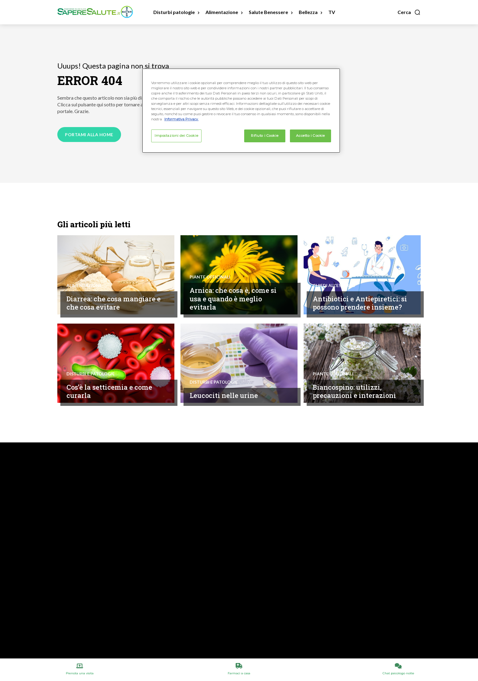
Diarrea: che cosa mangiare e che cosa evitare (113, 303)
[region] (241, 110)
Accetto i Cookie (310, 135)
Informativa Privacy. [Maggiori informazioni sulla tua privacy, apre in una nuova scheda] (181, 119)
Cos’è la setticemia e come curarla (111, 391)
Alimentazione (84, 285)
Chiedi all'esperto (334, 277)
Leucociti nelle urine (225, 395)
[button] (409, 12)
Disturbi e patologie (90, 374)
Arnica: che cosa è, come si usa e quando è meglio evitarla (236, 298)
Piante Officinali (210, 277)
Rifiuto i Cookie (264, 135)
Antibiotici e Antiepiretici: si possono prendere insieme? (358, 298)
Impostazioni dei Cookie (176, 135)
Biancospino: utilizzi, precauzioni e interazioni (356, 391)
